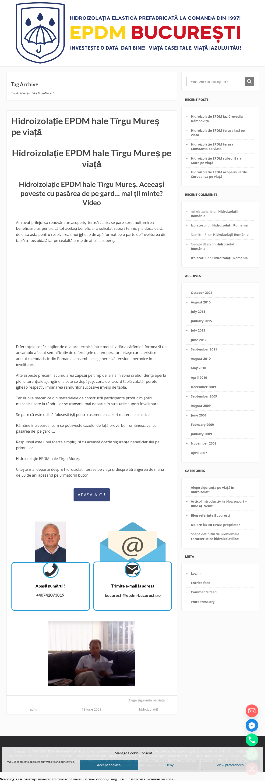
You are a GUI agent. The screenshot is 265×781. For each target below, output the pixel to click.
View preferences (230, 765)
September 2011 (204, 349)
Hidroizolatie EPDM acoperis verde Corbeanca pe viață (219, 174)
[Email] (252, 710)
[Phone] (252, 740)
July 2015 (198, 311)
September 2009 (204, 396)
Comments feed (204, 592)
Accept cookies (109, 765)
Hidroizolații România (230, 225)
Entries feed (200, 582)
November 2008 (203, 443)
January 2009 (201, 434)
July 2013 (198, 330)
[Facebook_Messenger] (252, 725)
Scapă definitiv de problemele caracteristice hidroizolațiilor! (215, 536)
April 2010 (199, 377)
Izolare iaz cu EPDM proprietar (215, 524)
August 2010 (201, 358)
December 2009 (203, 387)
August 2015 (201, 302)
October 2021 (201, 292)
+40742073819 (50, 595)
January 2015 (201, 321)
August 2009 (201, 405)
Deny (169, 765)
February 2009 (202, 424)
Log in (196, 573)
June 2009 (199, 415)
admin (34, 709)
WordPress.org (203, 601)
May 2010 (198, 368)
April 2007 (199, 453)
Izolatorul (199, 225)
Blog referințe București (210, 515)
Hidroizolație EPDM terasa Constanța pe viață (212, 146)
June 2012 (199, 340)
